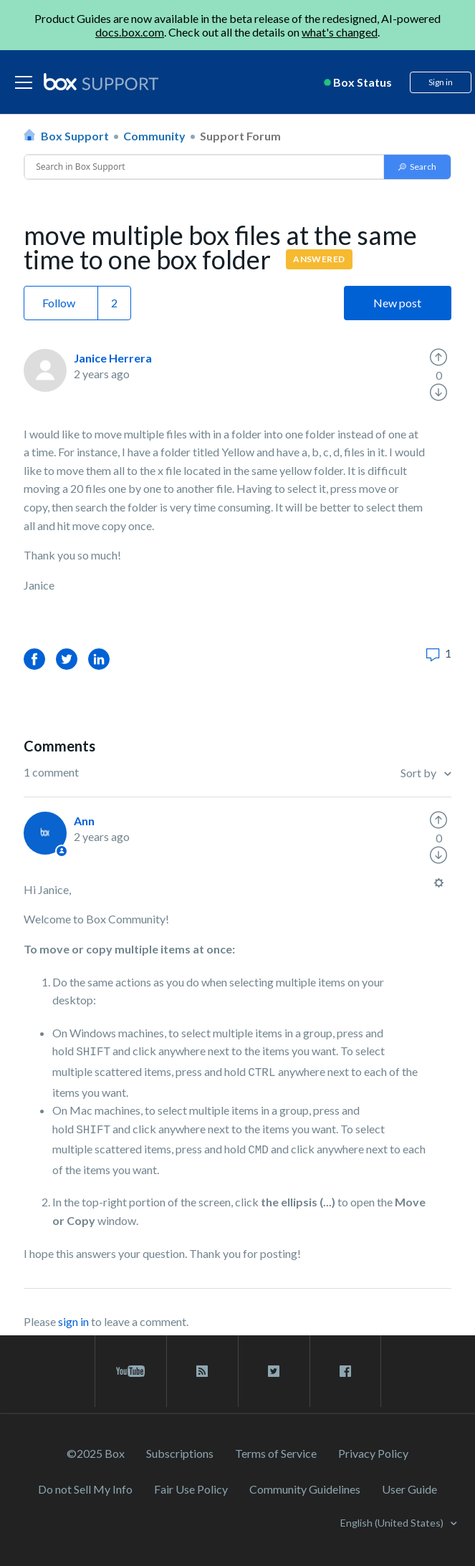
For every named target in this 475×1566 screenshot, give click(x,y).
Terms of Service (276, 1453)
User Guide (409, 1489)
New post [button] (397, 302)
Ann (84, 820)
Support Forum (240, 136)
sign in (73, 1321)
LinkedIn (99, 659)
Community (154, 136)
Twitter (66, 659)
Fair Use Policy (191, 1489)
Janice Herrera (113, 358)
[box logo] (101, 81)
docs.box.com (129, 32)
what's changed (340, 32)
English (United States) (393, 1523)
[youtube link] (130, 1371)
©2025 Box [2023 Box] (96, 1453)
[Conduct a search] (204, 167)
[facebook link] (345, 1371)
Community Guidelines (304, 1489)
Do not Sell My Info (85, 1489)
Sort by (419, 772)
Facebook (34, 659)
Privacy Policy (373, 1453)
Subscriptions (179, 1453)
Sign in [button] (440, 82)
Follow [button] (58, 302)
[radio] (438, 357)
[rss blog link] (202, 1371)
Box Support (75, 136)
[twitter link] (274, 1371)
